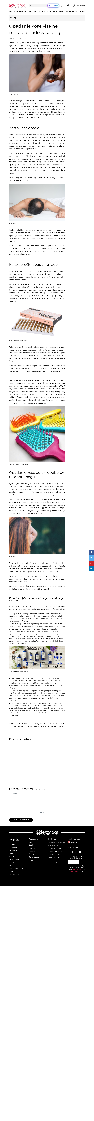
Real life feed (14, 874)
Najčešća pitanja (15, 859)
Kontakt (12, 856)
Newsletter (13, 850)
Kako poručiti (53, 846)
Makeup (32, 851)
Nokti (31, 845)
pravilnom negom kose (19, 277)
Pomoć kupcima (54, 849)
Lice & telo (32, 848)
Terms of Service (74, 871)
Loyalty (12, 871)
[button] (68, 6)
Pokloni (31, 860)
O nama (12, 844)
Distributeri (13, 847)
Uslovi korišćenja (54, 855)
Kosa (30, 842)
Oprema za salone (35, 857)
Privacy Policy (77, 869)
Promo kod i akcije (55, 851)
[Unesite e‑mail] (73, 862)
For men (32, 854)
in (91, 568)
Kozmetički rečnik (16, 868)
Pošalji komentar (21, 820)
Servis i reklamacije (55, 863)
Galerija (12, 865)
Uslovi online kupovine (56, 843)
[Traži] (45, 5)
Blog (13, 17)
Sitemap (12, 862)
